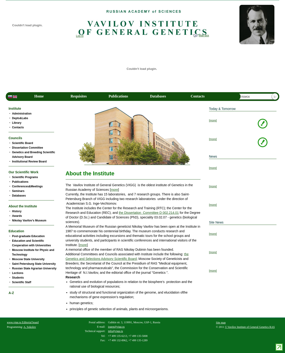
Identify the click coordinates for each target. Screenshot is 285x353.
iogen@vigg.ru (116, 326)
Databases (158, 96)
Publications (118, 96)
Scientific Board (22, 143)
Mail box (204, 35)
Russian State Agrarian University (34, 268)
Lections (17, 273)
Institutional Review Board (29, 161)
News (213, 156)
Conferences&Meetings (27, 186)
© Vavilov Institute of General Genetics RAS (250, 327)
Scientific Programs (25, 177)
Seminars (18, 191)
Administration (22, 113)
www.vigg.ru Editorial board (23, 322)
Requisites (79, 96)
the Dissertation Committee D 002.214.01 (149, 213)
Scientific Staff (21, 282)
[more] (213, 120)
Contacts (197, 96)
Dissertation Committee (27, 147)
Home (39, 96)
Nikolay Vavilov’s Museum (29, 220)
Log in (80, 36)
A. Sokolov (29, 327)
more (114, 189)
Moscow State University (28, 259)
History (16, 211)
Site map (221, 322)
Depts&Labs (20, 118)
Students (18, 277)
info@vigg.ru (115, 331)
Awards (17, 216)
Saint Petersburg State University (34, 263)
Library (16, 122)
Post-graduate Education (28, 236)
